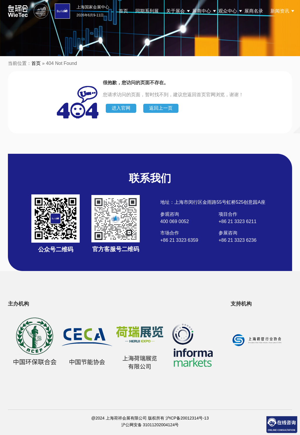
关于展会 (175, 10)
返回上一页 (161, 108)
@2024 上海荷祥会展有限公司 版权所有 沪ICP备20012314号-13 (150, 418)
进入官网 (121, 108)
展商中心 (201, 10)
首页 (123, 10)
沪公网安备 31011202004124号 (150, 424)
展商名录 (253, 10)
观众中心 (227, 10)
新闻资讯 (279, 10)
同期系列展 (147, 10)
